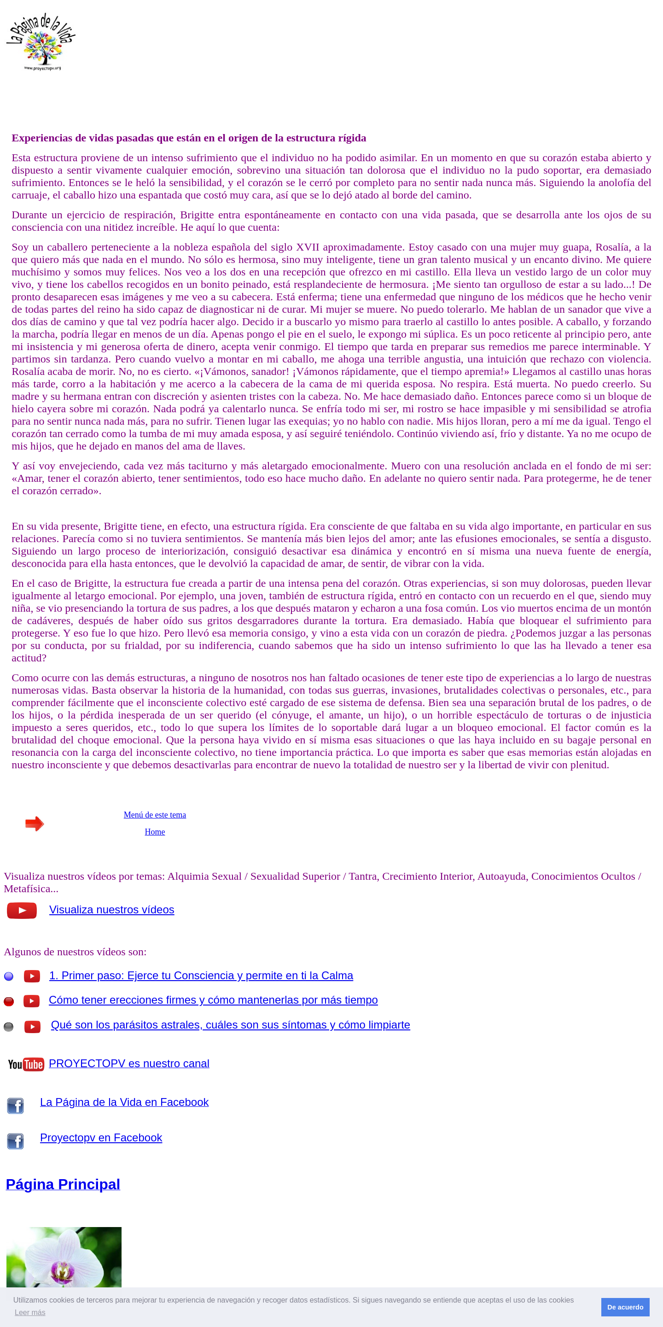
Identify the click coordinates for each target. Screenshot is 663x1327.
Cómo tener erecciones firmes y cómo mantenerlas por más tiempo (213, 1000)
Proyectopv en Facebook (101, 1137)
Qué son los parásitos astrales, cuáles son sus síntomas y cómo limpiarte (230, 1024)
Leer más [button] (30, 1312)
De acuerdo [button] (625, 1307)
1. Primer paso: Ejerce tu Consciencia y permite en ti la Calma (201, 975)
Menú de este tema (155, 814)
